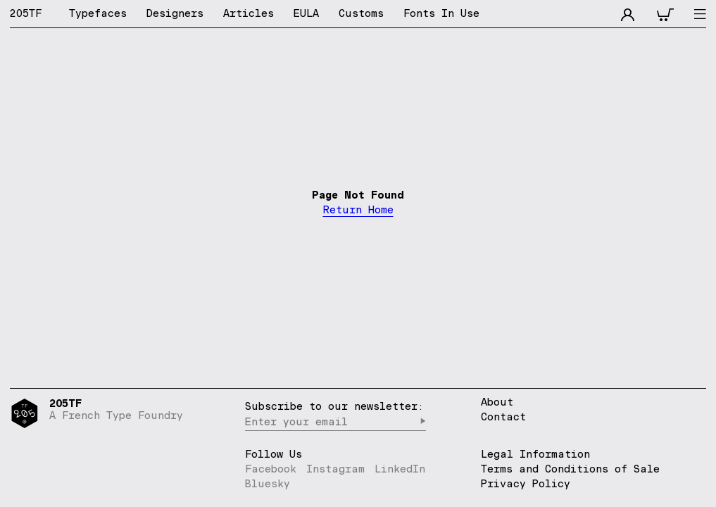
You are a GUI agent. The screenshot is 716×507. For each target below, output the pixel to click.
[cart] (665, 13)
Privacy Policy (525, 483)
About (497, 402)
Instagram (335, 469)
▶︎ (423, 421)
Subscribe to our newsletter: (334, 406)
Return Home (358, 210)
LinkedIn (400, 469)
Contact (503, 417)
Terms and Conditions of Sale (570, 469)
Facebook (270, 469)
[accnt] (627, 13)
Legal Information (535, 454)
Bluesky (267, 483)
